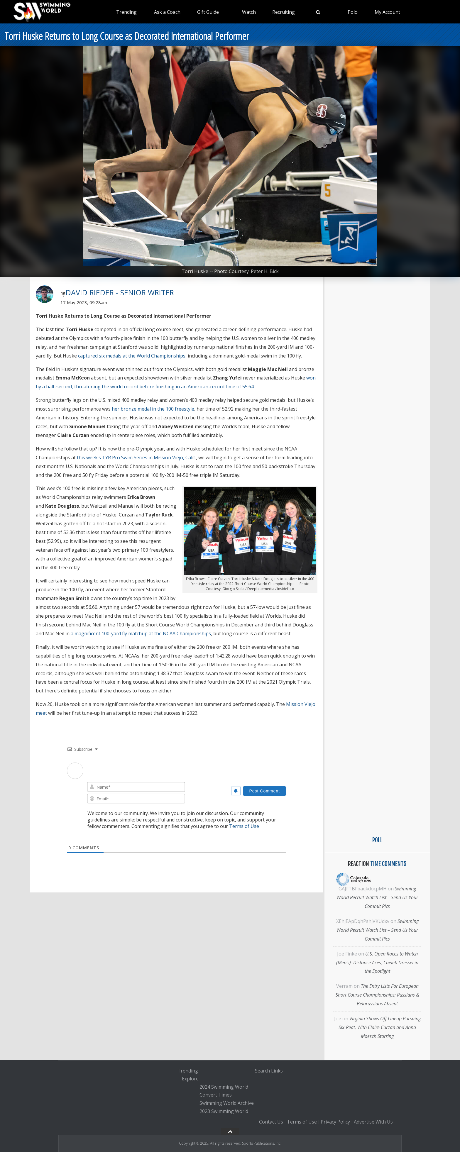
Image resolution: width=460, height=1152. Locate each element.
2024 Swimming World (223, 1087)
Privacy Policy (335, 1122)
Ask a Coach (167, 12)
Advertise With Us (373, 1122)
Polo (353, 12)
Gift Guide (208, 12)
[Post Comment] (264, 791)
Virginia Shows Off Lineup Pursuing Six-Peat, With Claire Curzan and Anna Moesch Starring (380, 1027)
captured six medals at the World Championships (131, 356)
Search (262, 1070)
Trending (126, 12)
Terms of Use (244, 826)
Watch (249, 12)
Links (277, 1070)
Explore (190, 1078)
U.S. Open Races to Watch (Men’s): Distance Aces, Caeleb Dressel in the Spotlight (377, 963)
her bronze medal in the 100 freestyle (153, 409)
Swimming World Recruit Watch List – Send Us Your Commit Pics (377, 897)
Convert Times (215, 1095)
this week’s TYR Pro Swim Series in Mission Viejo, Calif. (136, 457)
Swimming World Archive (226, 1103)
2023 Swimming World (223, 1111)
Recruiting (283, 12)
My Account (387, 12)
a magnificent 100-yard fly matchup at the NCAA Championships (141, 633)
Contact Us (271, 1122)
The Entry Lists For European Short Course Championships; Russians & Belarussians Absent (377, 995)
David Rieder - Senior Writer (120, 292)
